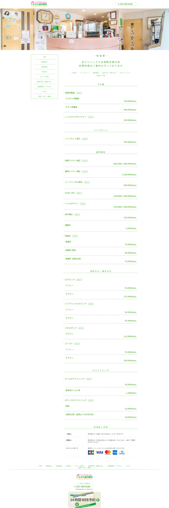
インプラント (84, 73)
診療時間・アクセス (44, 86)
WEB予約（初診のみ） (44, 82)
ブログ (44, 91)
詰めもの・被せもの (109, 73)
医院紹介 (44, 62)
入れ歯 (74, 73)
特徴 (78, 93)
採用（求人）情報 (44, 96)
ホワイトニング (125, 73)
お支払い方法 (100, 75)
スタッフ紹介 (44, 77)
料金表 (44, 72)
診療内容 (44, 67)
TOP (44, 57)
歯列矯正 (96, 73)
